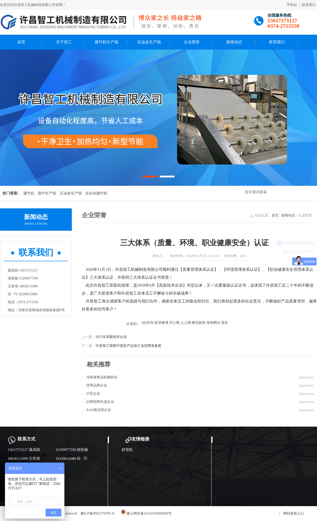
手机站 (292, 5)
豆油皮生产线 (149, 42)
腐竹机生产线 (106, 42)
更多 (224, 323)
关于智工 (64, 42)
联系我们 (309, 5)
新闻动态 (234, 42)
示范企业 (93, 393)
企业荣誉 (192, 42)
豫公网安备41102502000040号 (146, 513)
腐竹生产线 (47, 193)
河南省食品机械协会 (101, 377)
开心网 (174, 323)
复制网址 (213, 323)
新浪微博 (161, 323)
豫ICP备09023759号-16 (97, 513)
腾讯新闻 (199, 323)
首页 (21, 42)
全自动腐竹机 (96, 193)
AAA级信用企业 (98, 410)
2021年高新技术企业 (111, 337)
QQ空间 (148, 323)
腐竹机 (28, 193)
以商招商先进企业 (100, 402)
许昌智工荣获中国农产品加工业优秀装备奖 (128, 346)
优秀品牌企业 (96, 385)
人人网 (186, 323)
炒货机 (127, 450)
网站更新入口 (293, 513)
